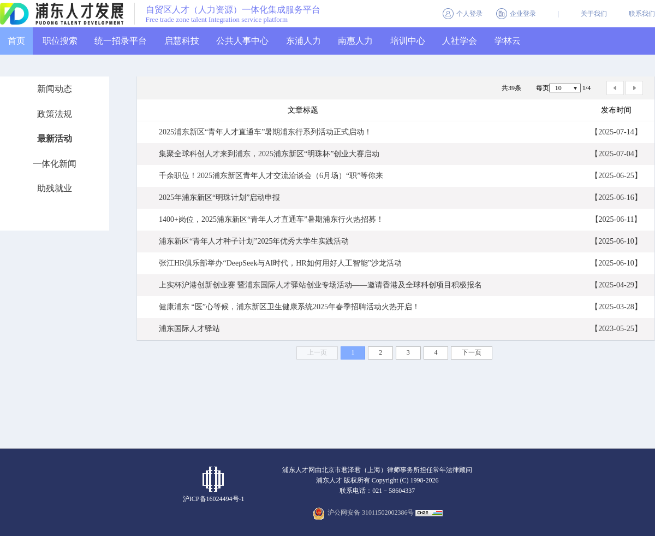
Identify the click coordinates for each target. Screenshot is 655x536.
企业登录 (523, 13)
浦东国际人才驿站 (189, 329)
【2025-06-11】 (616, 219)
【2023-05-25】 (616, 329)
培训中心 (407, 40)
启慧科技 (181, 40)
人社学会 (459, 40)
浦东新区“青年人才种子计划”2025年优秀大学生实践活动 (254, 241)
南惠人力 (355, 40)
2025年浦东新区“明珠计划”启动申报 (219, 197)
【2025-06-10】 (616, 241)
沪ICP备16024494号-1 (214, 499)
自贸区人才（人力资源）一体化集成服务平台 (233, 10)
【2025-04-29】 (616, 285)
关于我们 (594, 13)
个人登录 (469, 13)
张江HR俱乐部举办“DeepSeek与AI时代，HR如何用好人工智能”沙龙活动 (280, 263)
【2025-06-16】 (616, 197)
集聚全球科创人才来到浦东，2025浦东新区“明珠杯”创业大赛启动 (269, 154)
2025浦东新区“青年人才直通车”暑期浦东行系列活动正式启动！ (265, 132)
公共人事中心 (242, 40)
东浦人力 (303, 40)
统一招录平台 (120, 40)
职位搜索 (60, 40)
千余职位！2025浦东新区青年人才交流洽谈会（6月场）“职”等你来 (271, 176)
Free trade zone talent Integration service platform (217, 19)
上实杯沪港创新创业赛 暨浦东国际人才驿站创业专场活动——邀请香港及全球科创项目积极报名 (320, 285)
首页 (16, 40)
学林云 (508, 40)
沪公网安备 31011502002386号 (370, 512)
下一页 (471, 352)
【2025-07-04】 (616, 154)
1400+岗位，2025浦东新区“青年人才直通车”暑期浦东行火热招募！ (271, 219)
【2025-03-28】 (616, 307)
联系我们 (642, 13)
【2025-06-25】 (616, 176)
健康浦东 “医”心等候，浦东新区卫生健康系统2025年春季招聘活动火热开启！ (289, 307)
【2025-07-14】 (616, 132)
